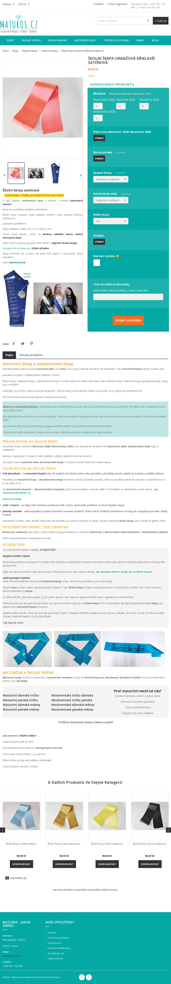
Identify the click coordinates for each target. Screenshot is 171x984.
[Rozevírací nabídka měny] (24, 4)
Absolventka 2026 (104, 111)
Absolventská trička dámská (72, 695)
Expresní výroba (104, 256)
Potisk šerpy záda (111, 193)
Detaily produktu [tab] (31, 355)
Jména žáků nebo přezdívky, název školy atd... (121, 290)
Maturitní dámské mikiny (21, 705)
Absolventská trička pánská (71, 700)
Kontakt (51, 932)
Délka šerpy (101, 214)
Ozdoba (98, 235)
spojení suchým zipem (16, 555)
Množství (122, 93)
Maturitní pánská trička (20, 700)
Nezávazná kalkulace (58, 948)
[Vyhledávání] (123, 21)
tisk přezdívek (11, 473)
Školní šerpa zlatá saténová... (64, 843)
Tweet (22, 343)
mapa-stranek (55, 958)
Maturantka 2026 (104, 100)
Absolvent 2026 (149, 100)
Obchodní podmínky (58, 937)
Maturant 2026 (125, 100)
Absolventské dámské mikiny (73, 705)
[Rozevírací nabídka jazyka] (9, 4)
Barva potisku (109, 152)
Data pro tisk (54, 942)
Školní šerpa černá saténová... (150, 843)
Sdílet (13, 343)
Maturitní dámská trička (21, 695)
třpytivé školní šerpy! (64, 243)
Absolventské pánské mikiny (72, 709)
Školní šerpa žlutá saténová (107, 843)
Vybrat (99, 138)
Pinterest (31, 343)
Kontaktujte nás (55, 953)
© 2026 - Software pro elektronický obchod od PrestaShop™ (31, 977)
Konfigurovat (21, 864)
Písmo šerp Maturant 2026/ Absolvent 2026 (122, 132)
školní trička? (28, 735)
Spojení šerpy (109, 172)
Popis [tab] (9, 355)
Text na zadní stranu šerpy (111, 284)
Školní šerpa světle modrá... (21, 843)
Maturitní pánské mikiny (21, 709)
